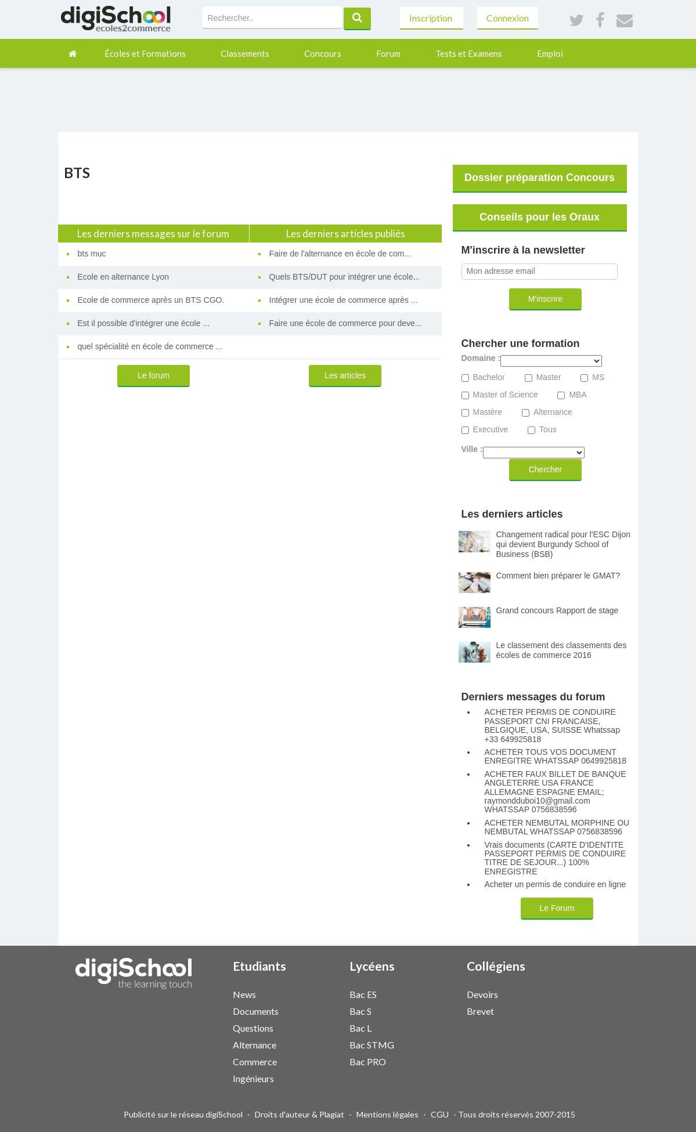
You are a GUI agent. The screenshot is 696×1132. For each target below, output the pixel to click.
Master (548, 377)
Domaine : (481, 358)
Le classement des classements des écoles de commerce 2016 (561, 650)
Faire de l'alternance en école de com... (340, 253)
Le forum (154, 375)
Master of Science (505, 394)
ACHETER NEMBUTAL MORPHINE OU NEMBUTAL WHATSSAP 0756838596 (557, 827)
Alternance (552, 412)
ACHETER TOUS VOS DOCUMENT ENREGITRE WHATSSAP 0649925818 (556, 756)
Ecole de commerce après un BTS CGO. (151, 300)
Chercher (545, 469)
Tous (548, 429)
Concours (322, 53)
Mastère (488, 412)
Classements (245, 53)
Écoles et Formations (145, 53)
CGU (440, 1114)
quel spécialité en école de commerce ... (150, 346)
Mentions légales (387, 1114)
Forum (388, 53)
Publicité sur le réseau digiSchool (183, 1114)
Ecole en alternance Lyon (123, 276)
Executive (491, 429)
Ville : (472, 449)
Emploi (550, 53)
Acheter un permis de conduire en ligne (555, 884)
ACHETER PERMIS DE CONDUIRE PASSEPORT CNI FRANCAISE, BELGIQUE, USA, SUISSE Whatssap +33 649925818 (552, 725)
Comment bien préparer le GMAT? (558, 575)
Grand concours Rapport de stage (557, 610)
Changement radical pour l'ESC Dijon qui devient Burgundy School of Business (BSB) (563, 544)
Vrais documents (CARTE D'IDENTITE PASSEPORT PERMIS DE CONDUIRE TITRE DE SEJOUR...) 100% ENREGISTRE (555, 858)
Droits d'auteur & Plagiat (299, 1114)
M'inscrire (545, 298)
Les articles (345, 375)
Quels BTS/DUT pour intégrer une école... (344, 276)
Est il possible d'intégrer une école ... (144, 323)
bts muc (92, 253)
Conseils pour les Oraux (539, 217)
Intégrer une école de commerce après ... (343, 300)
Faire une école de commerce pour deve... (345, 323)
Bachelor (489, 377)
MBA (577, 394)
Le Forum (557, 908)
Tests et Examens (468, 53)
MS (598, 377)
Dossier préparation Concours (539, 177)
